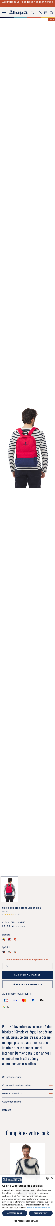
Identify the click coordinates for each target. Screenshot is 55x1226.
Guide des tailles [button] (27, 1101)
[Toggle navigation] (4, 12)
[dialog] (27, 1200)
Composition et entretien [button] (27, 1085)
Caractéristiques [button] (27, 1077)
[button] (32, 12)
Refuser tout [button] (41, 1213)
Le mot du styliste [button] (27, 1093)
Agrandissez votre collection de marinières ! (27, 2)
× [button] (52, 1178)
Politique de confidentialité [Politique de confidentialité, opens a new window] (38, 1207)
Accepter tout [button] (14, 1213)
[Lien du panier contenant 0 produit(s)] (51, 12)
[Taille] (27, 966)
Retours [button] (27, 1110)
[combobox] (47, 1178)
